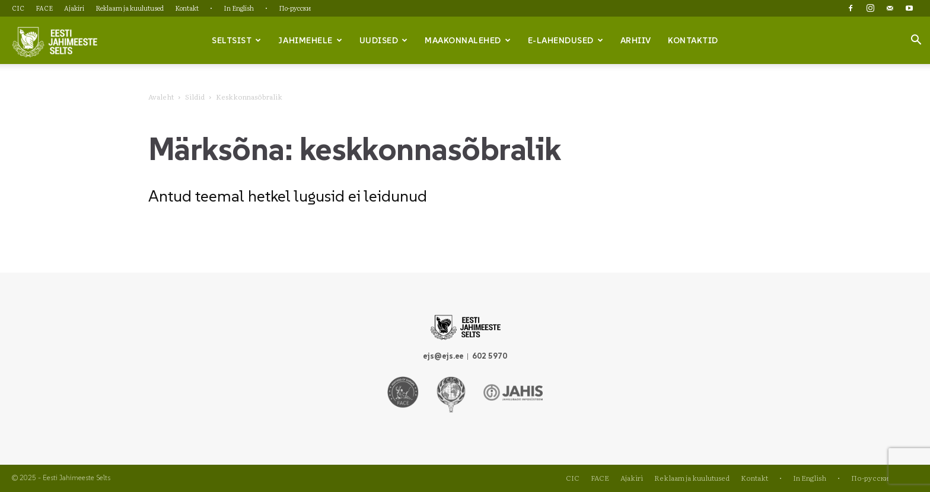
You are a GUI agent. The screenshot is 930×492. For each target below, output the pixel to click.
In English (239, 7)
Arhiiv (635, 40)
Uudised (383, 40)
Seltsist (237, 40)
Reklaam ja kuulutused (129, 7)
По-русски (295, 7)
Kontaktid (693, 40)
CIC (18, 7)
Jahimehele (310, 40)
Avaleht (161, 96)
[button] (916, 40)
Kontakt (187, 7)
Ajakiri (74, 7)
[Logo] (54, 41)
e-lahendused (566, 40)
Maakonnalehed (468, 40)
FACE (44, 7)
